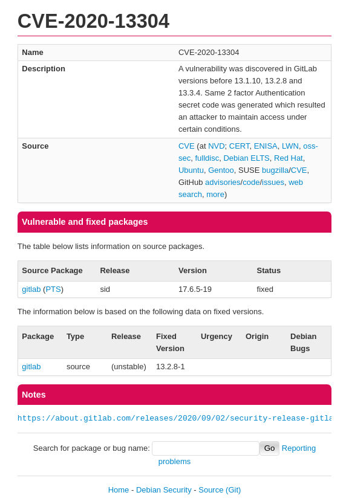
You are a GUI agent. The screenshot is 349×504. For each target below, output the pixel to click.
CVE (186, 145)
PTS (52, 289)
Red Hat (288, 158)
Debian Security (164, 489)
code (251, 182)
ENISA (266, 145)
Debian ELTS (246, 158)
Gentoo (221, 170)
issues (273, 182)
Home (118, 489)
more (215, 194)
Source (210, 489)
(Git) (233, 489)
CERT (239, 145)
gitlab (31, 289)
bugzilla (275, 170)
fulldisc (207, 158)
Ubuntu (191, 170)
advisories (223, 182)
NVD (216, 145)
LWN (290, 145)
